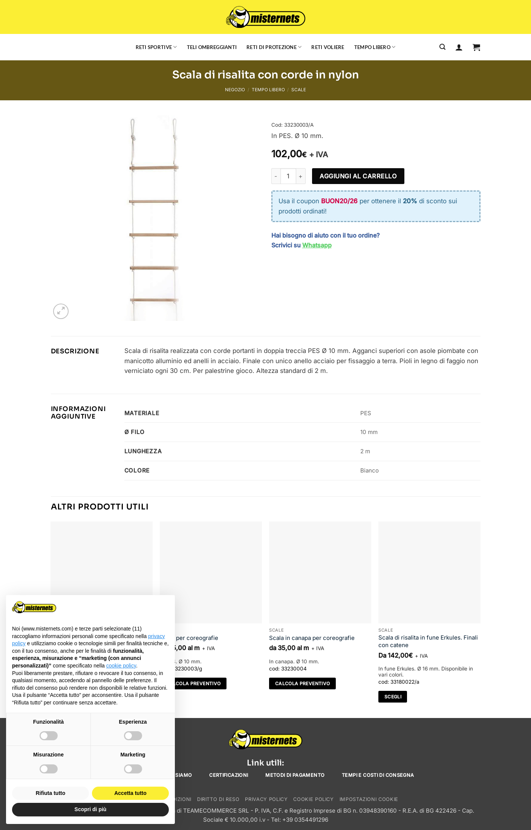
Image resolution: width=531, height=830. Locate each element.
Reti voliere (327, 47)
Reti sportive (156, 47)
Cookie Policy (313, 799)
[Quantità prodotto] (288, 176)
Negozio (235, 89)
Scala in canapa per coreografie (312, 637)
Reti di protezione (273, 47)
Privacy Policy (266, 799)
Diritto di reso (218, 799)
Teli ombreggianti (212, 47)
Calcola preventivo (193, 683)
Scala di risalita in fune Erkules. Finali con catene (428, 641)
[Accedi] (459, 47)
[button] (476, 47)
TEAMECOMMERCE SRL (216, 810)
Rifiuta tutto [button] (51, 793)
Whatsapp (317, 245)
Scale (298, 89)
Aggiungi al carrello (358, 176)
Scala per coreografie (189, 637)
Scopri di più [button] (91, 809)
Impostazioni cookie (369, 799)
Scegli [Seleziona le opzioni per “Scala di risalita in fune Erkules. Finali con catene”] (392, 697)
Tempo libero (375, 47)
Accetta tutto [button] (130, 793)
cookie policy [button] (121, 666)
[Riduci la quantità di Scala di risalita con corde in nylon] (275, 176)
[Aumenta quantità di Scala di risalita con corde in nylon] (301, 176)
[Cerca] (442, 47)
